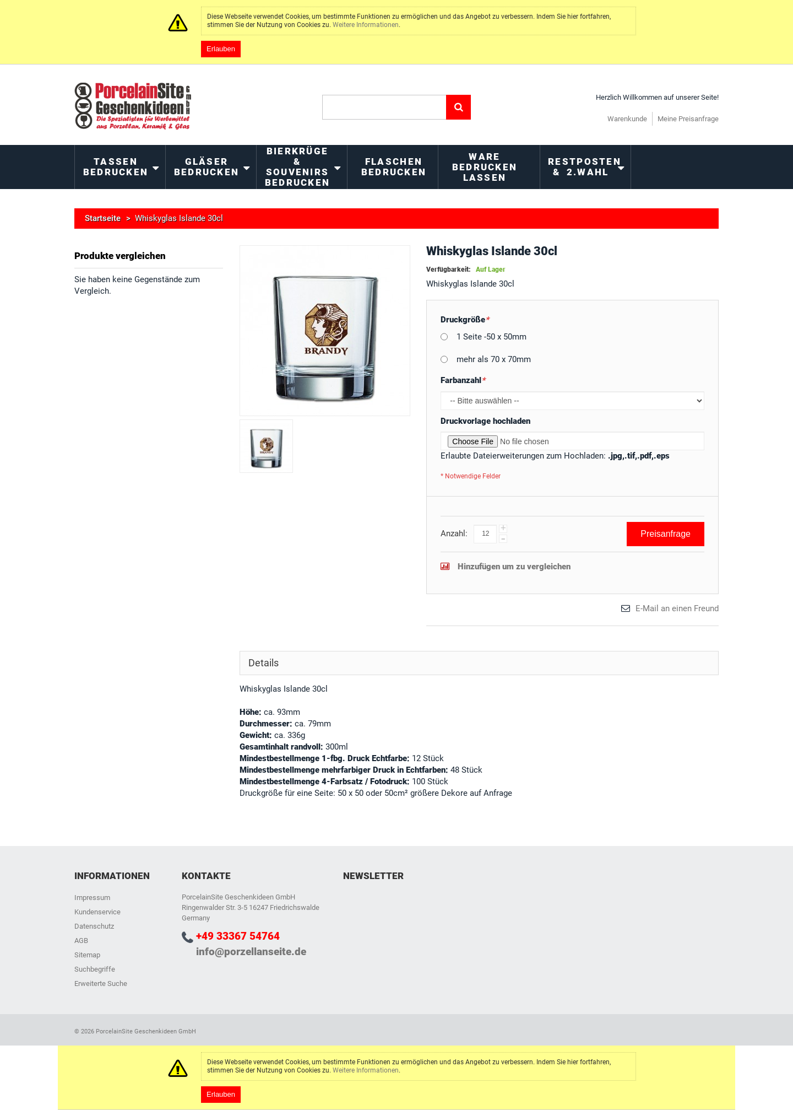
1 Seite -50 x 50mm (491, 337)
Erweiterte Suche (100, 983)
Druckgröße (465, 320)
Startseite (103, 218)
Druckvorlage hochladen (485, 421)
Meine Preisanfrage (688, 119)
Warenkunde (627, 119)
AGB (81, 940)
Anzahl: (454, 533)
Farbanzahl (463, 380)
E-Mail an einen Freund (677, 608)
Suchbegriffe (94, 969)
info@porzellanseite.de (251, 951)
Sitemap (87, 954)
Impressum (92, 897)
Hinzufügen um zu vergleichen (514, 567)
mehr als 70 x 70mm (494, 359)
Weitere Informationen (366, 25)
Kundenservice (97, 911)
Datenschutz (94, 926)
